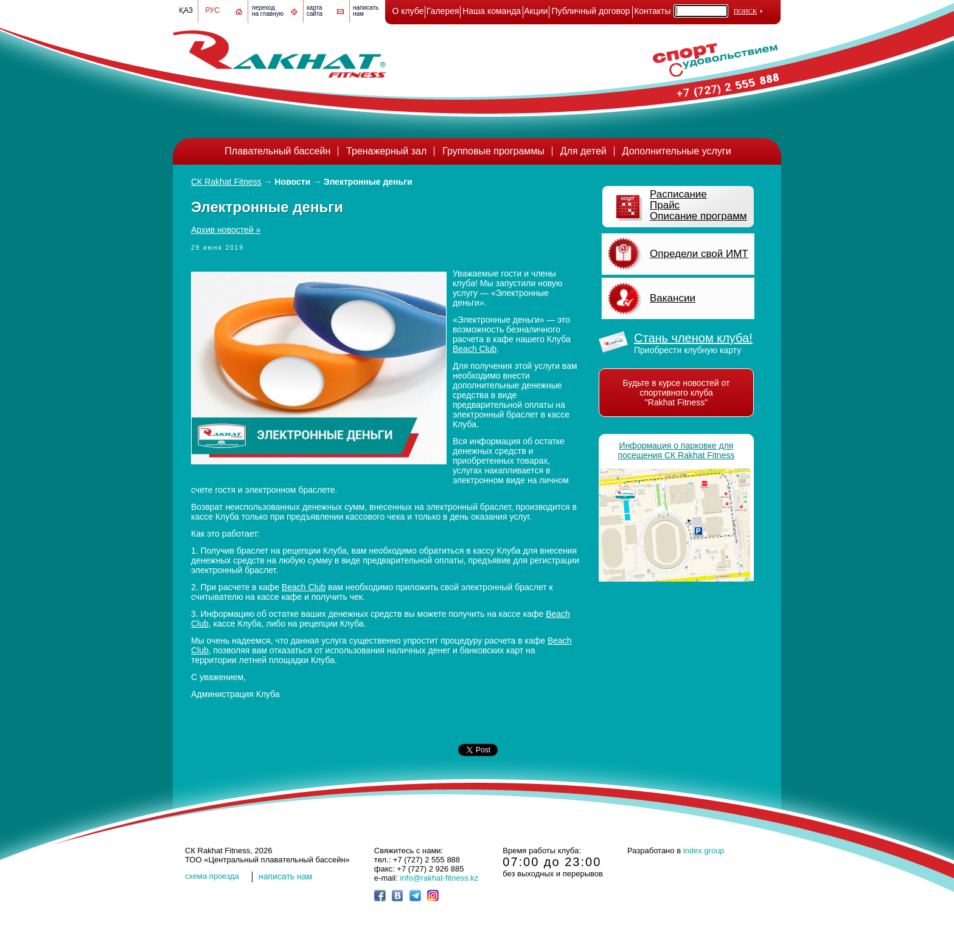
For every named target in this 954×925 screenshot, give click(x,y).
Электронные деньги (368, 182)
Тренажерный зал (386, 151)
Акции (536, 11)
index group (704, 850)
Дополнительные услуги (676, 151)
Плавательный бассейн (277, 151)
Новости (292, 182)
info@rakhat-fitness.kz (439, 877)
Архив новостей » (225, 230)
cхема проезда (212, 876)
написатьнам (365, 10)
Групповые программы (493, 151)
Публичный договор (591, 11)
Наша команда (491, 11)
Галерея (443, 11)
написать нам (285, 876)
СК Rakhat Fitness (226, 182)
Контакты (652, 11)
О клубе (408, 11)
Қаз (186, 10)
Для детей (583, 151)
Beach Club (474, 349)
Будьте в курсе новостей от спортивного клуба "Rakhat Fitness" (676, 392)
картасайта (314, 10)
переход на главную (268, 10)
